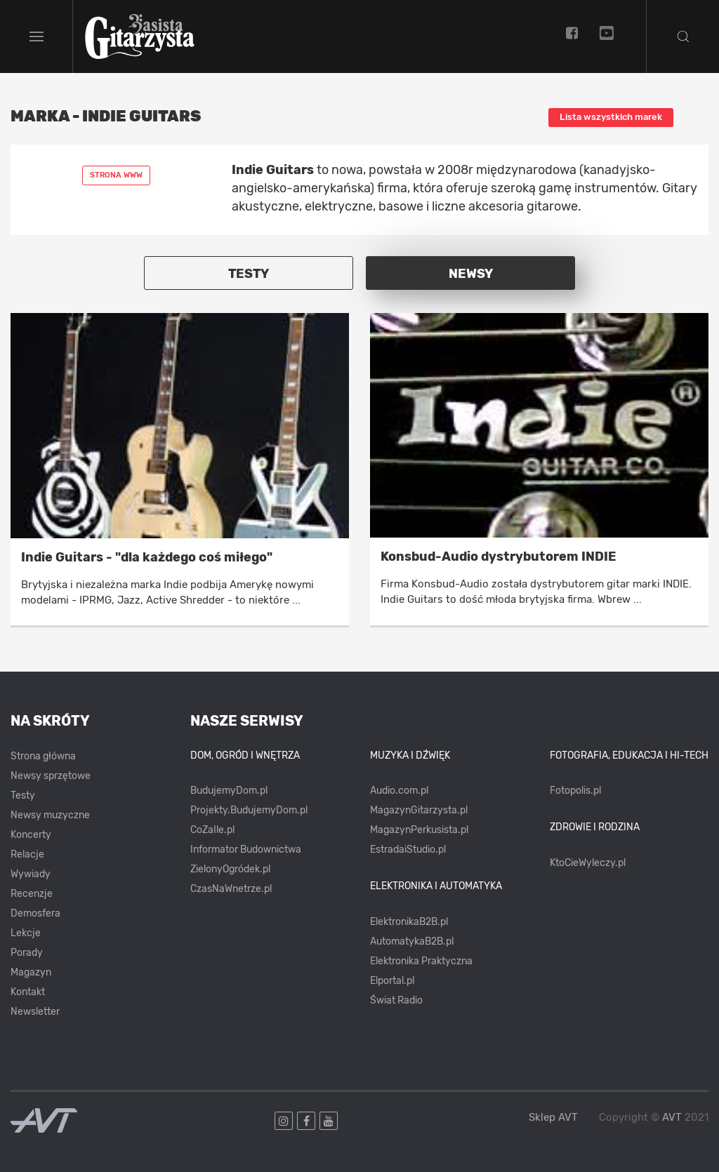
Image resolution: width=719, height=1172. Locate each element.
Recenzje (32, 894)
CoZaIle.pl (212, 830)
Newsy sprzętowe (51, 776)
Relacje (27, 854)
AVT (672, 1117)
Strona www (116, 175)
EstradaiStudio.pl (408, 849)
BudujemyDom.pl (229, 791)
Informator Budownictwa (245, 849)
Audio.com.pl (399, 791)
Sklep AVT (553, 1117)
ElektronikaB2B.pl (409, 922)
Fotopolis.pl (575, 791)
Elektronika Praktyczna (421, 961)
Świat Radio (396, 1000)
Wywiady (31, 874)
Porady (27, 953)
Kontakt (28, 992)
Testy (23, 795)
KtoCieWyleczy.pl (588, 863)
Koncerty (31, 835)
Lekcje (26, 933)
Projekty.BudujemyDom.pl (249, 810)
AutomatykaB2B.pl (412, 941)
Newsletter (35, 1012)
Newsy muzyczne (50, 815)
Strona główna (43, 756)
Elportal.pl (392, 981)
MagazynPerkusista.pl (419, 830)
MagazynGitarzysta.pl (419, 810)
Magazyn (31, 972)
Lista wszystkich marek (611, 117)
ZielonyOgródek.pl (230, 869)
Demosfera (35, 913)
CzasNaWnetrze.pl (231, 889)
